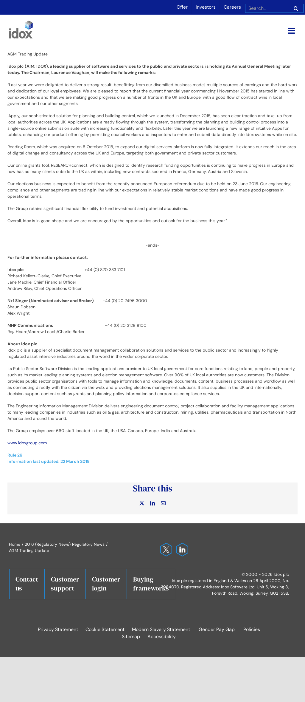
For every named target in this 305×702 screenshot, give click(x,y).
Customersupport (65, 584)
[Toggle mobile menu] (292, 31)
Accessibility (161, 636)
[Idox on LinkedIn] (180, 545)
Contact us (26, 584)
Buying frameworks (151, 584)
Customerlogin (106, 584)
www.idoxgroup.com (27, 443)
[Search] (295, 8)
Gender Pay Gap (217, 629)
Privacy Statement (58, 629)
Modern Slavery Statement (161, 629)
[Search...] (266, 8)
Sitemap (131, 636)
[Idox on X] (164, 545)
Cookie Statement (105, 629)
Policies (251, 629)
